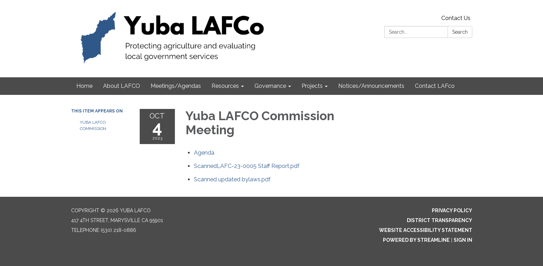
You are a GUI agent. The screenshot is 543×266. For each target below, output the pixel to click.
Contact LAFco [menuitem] (435, 86)
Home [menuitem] (84, 86)
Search (460, 32)
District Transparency (439, 220)
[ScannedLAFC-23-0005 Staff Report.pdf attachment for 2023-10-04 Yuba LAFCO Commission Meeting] (246, 166)
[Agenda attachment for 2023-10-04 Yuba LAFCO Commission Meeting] (204, 152)
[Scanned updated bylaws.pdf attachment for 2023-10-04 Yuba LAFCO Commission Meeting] (232, 179)
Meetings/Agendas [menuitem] (176, 86)
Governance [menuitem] (270, 86)
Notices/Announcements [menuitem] (371, 86)
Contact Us (456, 18)
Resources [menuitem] (225, 86)
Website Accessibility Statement (425, 230)
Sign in (463, 240)
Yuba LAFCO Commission (93, 125)
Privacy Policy (452, 210)
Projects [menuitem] (312, 86)
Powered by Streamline (416, 240)
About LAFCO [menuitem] (121, 86)
